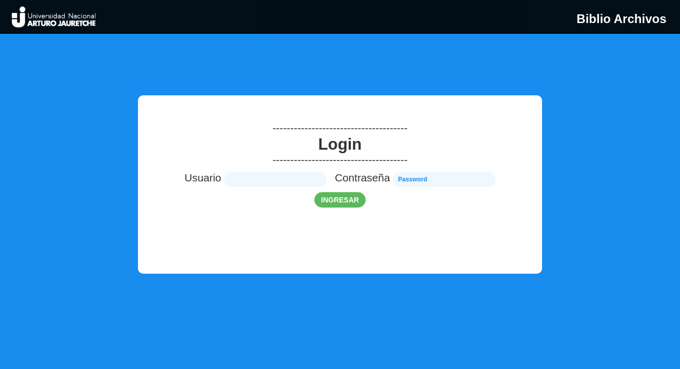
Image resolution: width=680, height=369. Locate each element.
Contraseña (362, 177)
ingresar (340, 200)
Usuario (203, 177)
